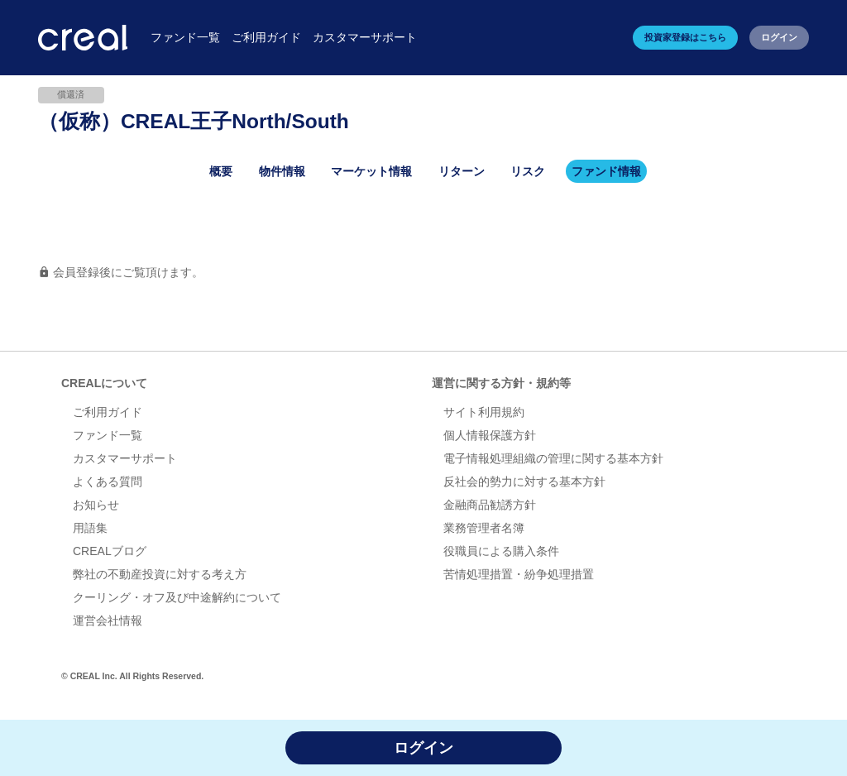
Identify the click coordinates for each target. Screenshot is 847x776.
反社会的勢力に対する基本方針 (524, 481)
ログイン (779, 37)
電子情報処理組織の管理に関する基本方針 (553, 458)
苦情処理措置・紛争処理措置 (518, 574)
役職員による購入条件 (501, 551)
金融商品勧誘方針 (489, 504)
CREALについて (104, 383)
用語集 (90, 527)
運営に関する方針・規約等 (501, 383)
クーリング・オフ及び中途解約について (177, 597)
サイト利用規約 (483, 412)
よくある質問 (107, 481)
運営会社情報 (107, 620)
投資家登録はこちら (685, 37)
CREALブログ (109, 551)
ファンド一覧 (107, 435)
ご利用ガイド (107, 412)
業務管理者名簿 (483, 527)
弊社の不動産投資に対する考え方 (159, 574)
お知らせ (96, 504)
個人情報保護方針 (489, 435)
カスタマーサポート (125, 458)
